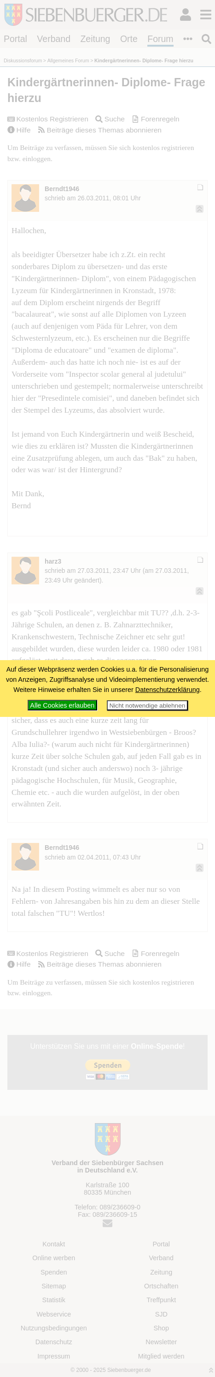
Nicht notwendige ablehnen (147, 705)
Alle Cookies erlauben (62, 705)
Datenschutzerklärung (167, 689)
